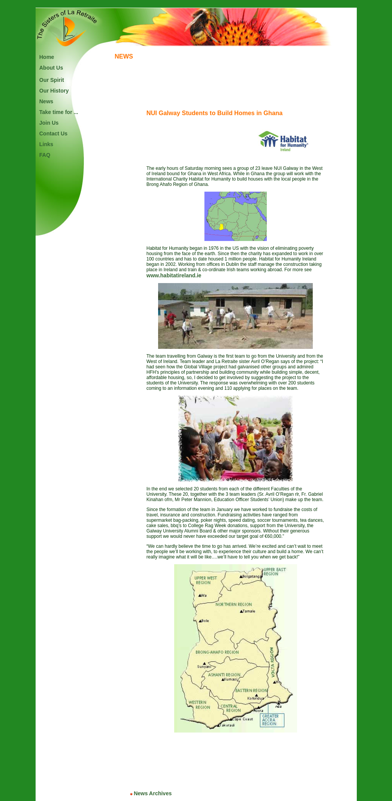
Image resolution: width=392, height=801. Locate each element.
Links (46, 144)
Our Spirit (51, 80)
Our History (54, 91)
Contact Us (53, 133)
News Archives (151, 793)
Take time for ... (58, 112)
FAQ (45, 155)
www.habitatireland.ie (174, 275)
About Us (51, 68)
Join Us (49, 123)
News (46, 101)
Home (46, 57)
